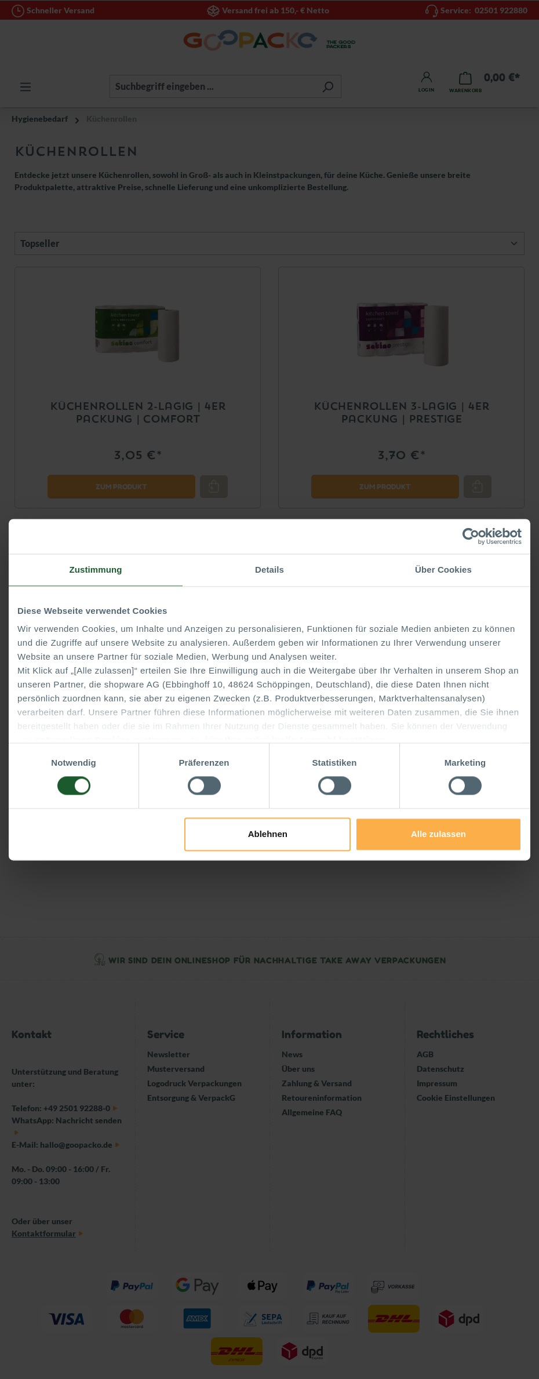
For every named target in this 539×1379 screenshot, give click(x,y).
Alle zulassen (438, 834)
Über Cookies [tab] (443, 569)
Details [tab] (269, 569)
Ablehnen (267, 834)
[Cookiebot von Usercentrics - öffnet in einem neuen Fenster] (471, 536)
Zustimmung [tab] (96, 569)
